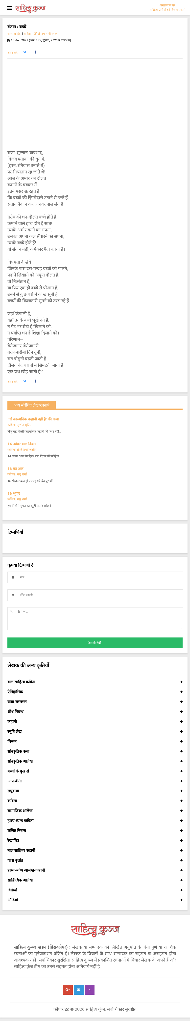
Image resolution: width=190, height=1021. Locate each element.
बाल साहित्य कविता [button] (95, 682)
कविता (27, 33)
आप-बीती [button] (95, 781)
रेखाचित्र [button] (95, 841)
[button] (24, 52)
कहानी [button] (95, 722)
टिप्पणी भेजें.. (95, 643)
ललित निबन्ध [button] (95, 831)
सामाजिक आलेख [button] (95, 811)
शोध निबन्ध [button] (95, 712)
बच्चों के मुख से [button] (95, 771)
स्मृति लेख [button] (95, 732)
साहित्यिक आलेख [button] (95, 880)
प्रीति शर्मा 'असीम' (27, 449)
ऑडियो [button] (95, 900)
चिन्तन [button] (95, 741)
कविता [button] (95, 801)
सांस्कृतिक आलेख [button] (95, 761)
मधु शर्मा (22, 474)
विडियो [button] (95, 890)
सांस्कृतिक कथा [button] (95, 751)
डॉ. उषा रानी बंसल (45, 33)
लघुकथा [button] (95, 791)
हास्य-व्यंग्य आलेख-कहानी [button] (95, 870)
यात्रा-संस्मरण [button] (95, 702)
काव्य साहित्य (14, 33)
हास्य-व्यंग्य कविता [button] (95, 821)
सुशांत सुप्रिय (24, 425)
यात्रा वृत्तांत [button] (95, 860)
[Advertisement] (95, 101)
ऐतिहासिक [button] (95, 692)
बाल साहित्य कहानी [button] (95, 850)
